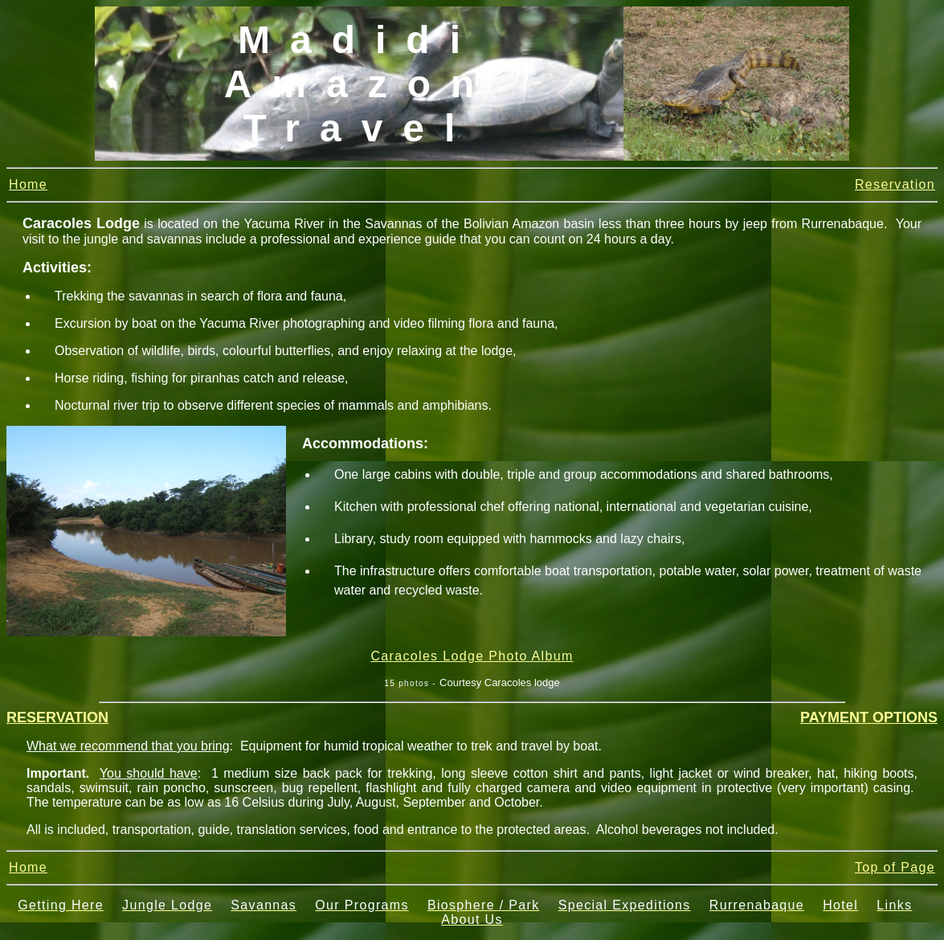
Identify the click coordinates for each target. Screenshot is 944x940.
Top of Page (895, 867)
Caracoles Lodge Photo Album (471, 656)
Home (28, 184)
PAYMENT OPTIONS (869, 717)
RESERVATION (57, 717)
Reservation (895, 184)
